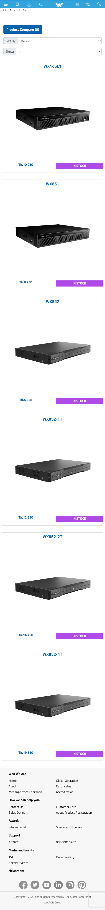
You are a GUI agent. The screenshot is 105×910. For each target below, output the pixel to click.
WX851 (52, 184)
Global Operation (67, 780)
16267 (13, 842)
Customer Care (66, 806)
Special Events (18, 862)
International (17, 827)
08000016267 (66, 842)
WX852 (52, 301)
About (12, 786)
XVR (25, 9)
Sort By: (10, 40)
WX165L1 (52, 66)
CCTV (11, 9)
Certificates (64, 786)
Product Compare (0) (22, 29)
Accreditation (65, 791)
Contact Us (16, 806)
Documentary (65, 857)
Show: (9, 51)
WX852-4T (52, 654)
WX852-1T (52, 419)
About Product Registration (74, 812)
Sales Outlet (17, 812)
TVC (11, 857)
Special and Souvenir (70, 827)
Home (13, 780)
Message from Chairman (25, 791)
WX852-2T (52, 536)
